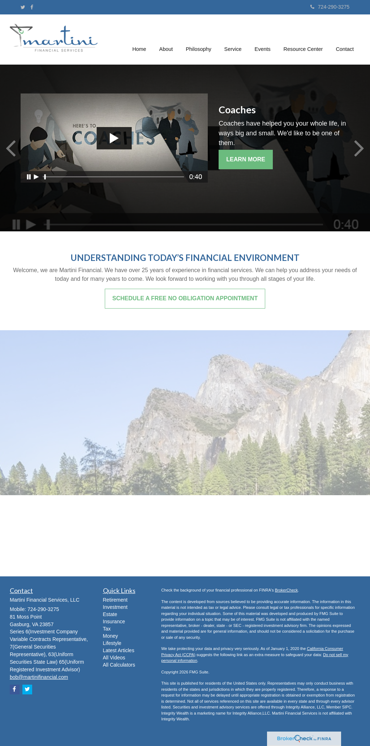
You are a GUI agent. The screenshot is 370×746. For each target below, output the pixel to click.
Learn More (245, 159)
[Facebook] (31, 7)
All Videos (114, 657)
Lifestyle (112, 643)
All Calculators (119, 665)
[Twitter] (23, 7)
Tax (107, 629)
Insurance (114, 621)
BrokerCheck (286, 590)
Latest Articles (118, 650)
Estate (110, 614)
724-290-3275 (329, 7)
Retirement (115, 600)
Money (110, 636)
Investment (115, 607)
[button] (166, 39)
